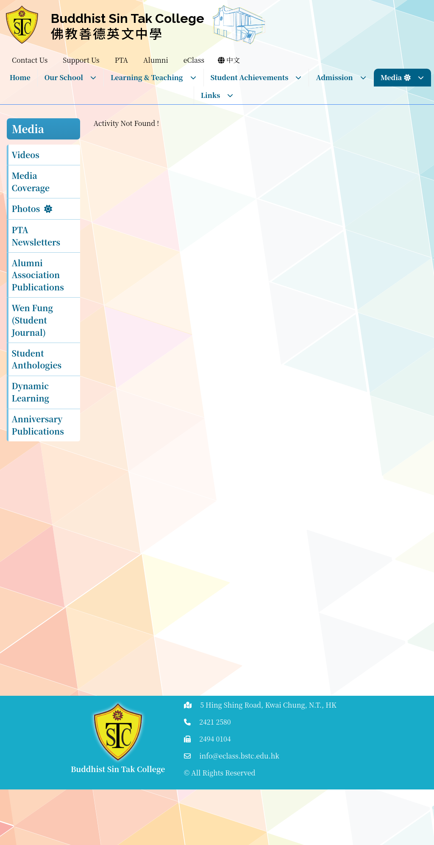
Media (403, 77)
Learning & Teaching (154, 77)
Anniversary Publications (38, 425)
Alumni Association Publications (38, 275)
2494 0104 (215, 739)
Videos (25, 154)
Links (217, 95)
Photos (26, 208)
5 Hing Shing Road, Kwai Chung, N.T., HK (268, 705)
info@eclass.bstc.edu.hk (239, 756)
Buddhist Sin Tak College (127, 18)
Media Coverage (31, 181)
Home (20, 77)
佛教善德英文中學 (107, 33)
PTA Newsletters (36, 236)
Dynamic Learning (31, 392)
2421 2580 (215, 722)
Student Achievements (256, 77)
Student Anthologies (37, 359)
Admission (341, 77)
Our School (71, 77)
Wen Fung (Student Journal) (32, 320)
